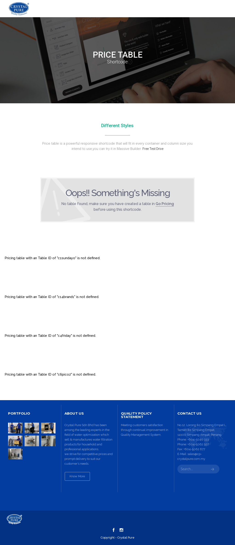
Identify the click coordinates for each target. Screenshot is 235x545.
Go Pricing (165, 204)
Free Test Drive (153, 149)
